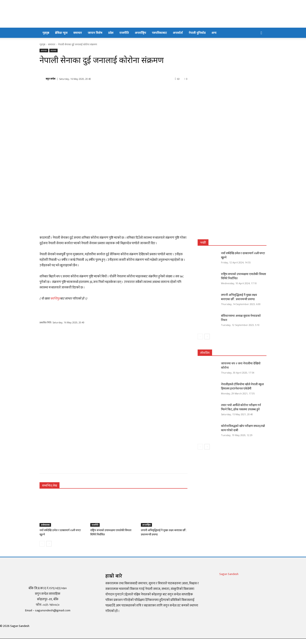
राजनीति (124, 33)
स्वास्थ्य (53, 50)
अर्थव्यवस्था (45, 524)
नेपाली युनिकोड (197, 33)
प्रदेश (110, 33)
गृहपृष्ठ (45, 33)
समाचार (77, 33)
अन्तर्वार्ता (178, 33)
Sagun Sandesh (228, 574)
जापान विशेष (95, 33)
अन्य (213, 33)
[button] (261, 33)
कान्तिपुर (55, 298)
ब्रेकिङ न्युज (61, 33)
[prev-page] (42, 543)
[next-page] (49, 543)
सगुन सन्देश (50, 78)
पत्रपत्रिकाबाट (159, 33)
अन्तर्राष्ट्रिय (140, 33)
